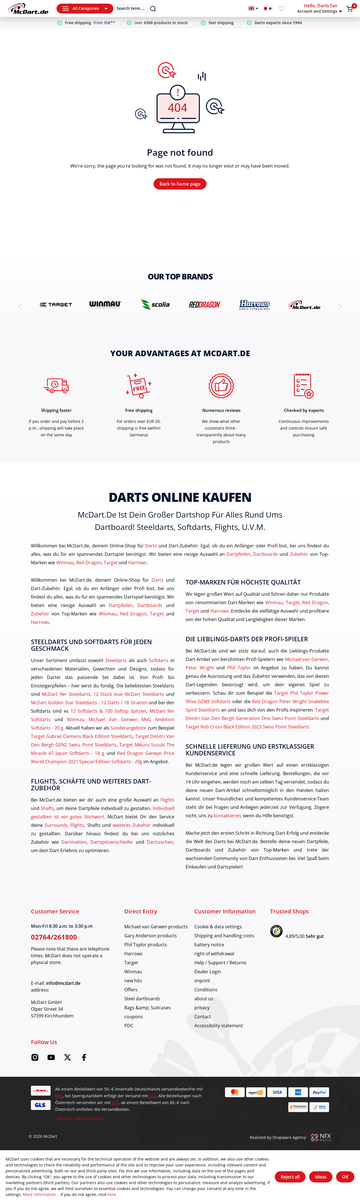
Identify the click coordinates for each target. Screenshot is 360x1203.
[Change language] (253, 8)
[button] (321, 8)
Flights (167, 800)
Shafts (47, 808)
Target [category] (131, 963)
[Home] (28, 8)
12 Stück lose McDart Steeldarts (128, 694)
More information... (41, 1194)
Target (111, 562)
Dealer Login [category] (207, 972)
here (111, 1194)
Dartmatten (73, 842)
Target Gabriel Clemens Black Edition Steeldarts (82, 736)
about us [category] (203, 999)
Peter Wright (200, 668)
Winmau (65, 562)
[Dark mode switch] (268, 8)
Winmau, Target (282, 602)
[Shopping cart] (350, 9)
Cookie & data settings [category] (218, 927)
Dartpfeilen (238, 554)
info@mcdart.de (63, 983)
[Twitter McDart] (67, 1059)
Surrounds (56, 825)
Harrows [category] (133, 954)
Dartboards (265, 554)
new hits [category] (133, 981)
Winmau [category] (133, 972)
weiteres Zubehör (132, 825)
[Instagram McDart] (35, 1059)
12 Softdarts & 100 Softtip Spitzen (109, 711)
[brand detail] (56, 304)
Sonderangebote (128, 728)
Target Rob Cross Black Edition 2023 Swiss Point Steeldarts (247, 727)
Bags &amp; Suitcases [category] (147, 1008)
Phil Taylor (239, 668)
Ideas (321, 1177)
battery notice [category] (209, 945)
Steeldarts (116, 660)
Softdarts (158, 660)
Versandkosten (93, 1118)
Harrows (137, 562)
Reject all (290, 1177)
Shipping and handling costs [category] (224, 936)
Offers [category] (131, 990)
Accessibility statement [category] (218, 1026)
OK (345, 1177)
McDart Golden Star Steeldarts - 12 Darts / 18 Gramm (89, 702)
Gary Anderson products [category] (150, 936)
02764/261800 (54, 937)
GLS (152, 1095)
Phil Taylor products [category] (145, 945)
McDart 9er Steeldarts (66, 694)
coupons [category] (133, 1017)
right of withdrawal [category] (214, 954)
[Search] (131, 8)
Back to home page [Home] (180, 184)
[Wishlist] (281, 8)
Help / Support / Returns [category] (220, 963)
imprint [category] (202, 981)
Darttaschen (160, 842)
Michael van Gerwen (306, 659)
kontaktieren (227, 815)
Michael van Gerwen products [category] (156, 927)
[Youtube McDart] (51, 1059)
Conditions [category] (205, 990)
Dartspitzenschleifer (111, 842)
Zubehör (299, 554)
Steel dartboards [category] (142, 999)
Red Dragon (89, 562)
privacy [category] (202, 1008)
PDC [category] (128, 1026)
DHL (59, 1095)
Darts (151, 546)
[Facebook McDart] (84, 1059)
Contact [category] (202, 1017)
